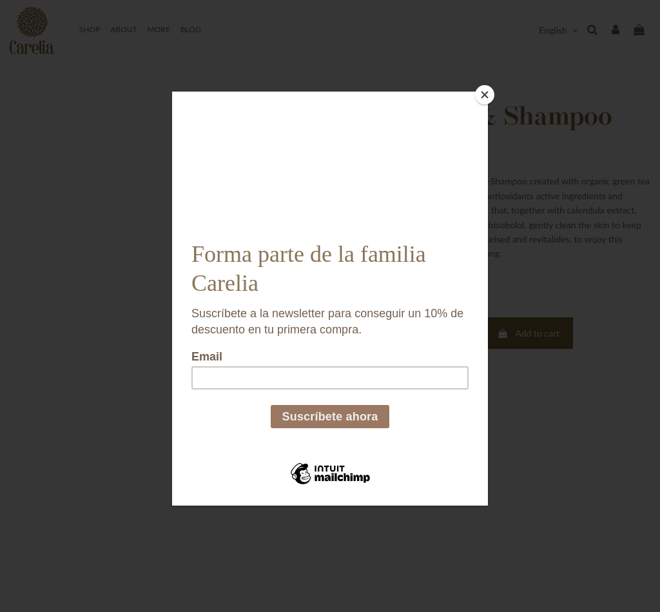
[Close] (484, 94)
